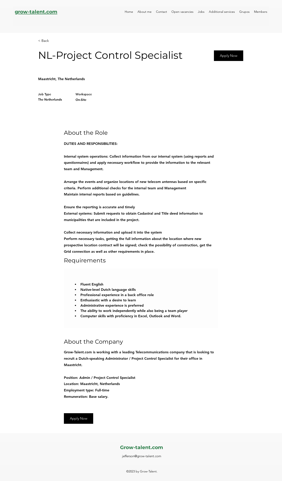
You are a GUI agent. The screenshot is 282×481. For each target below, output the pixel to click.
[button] (78, 418)
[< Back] (53, 41)
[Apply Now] (228, 55)
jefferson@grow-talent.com (141, 456)
